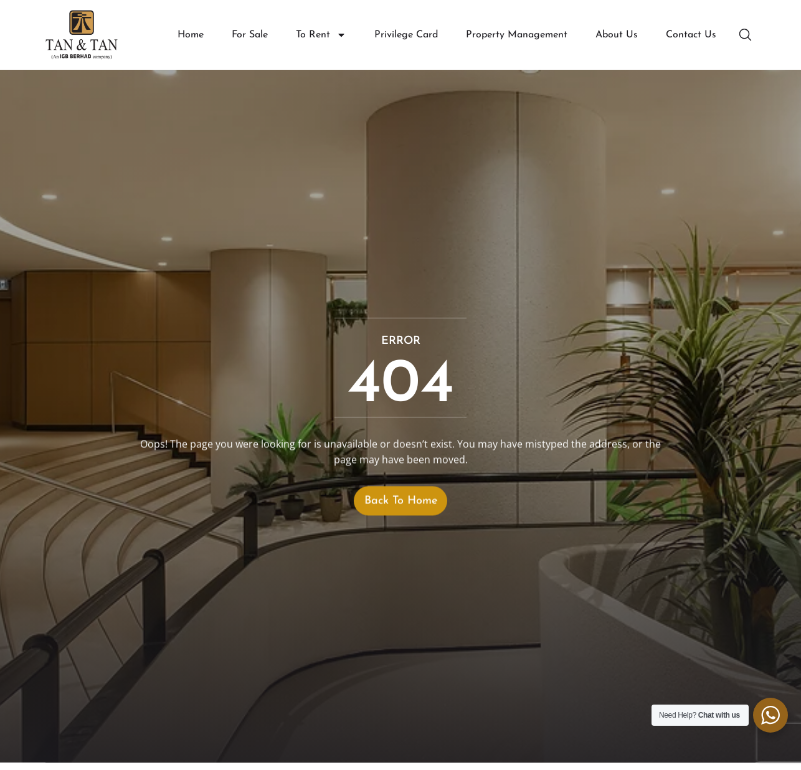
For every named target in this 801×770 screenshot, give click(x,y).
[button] (747, 35)
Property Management (516, 35)
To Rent (321, 35)
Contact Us (691, 35)
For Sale (250, 35)
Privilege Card (406, 35)
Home (191, 35)
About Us (616, 35)
